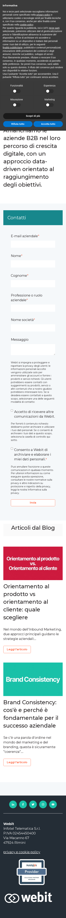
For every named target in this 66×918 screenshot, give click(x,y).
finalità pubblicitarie (12, 47)
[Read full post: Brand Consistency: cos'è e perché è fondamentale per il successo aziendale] (33, 679)
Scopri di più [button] (33, 116)
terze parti (54, 28)
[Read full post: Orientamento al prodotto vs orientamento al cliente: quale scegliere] (33, 563)
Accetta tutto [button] (48, 124)
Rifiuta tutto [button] (17, 124)
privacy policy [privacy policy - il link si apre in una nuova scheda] (43, 14)
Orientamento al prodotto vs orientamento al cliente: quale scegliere (26, 602)
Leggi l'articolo (17, 649)
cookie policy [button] (26, 24)
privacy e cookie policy (21, 852)
